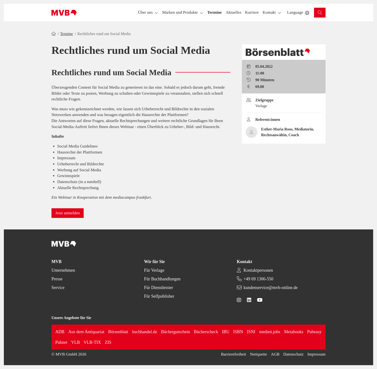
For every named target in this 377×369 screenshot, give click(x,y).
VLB (75, 342)
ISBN (238, 331)
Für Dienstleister (158, 287)
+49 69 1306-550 (258, 279)
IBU (225, 331)
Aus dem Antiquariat (86, 331)
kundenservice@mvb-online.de (271, 287)
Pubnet (61, 342)
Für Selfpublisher (159, 296)
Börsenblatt (118, 331)
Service (57, 287)
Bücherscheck (206, 331)
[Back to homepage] (64, 13)
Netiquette (258, 354)
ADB (59, 331)
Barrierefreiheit (233, 354)
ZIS (108, 342)
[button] (214, 13)
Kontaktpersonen (258, 270)
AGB (275, 354)
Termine (66, 34)
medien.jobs (269, 331)
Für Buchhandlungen (162, 279)
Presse (57, 279)
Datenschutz (293, 354)
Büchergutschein (175, 331)
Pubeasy (314, 331)
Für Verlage (154, 270)
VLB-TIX (92, 342)
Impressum (316, 354)
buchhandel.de (144, 331)
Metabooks (293, 331)
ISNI (251, 331)
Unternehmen (63, 270)
